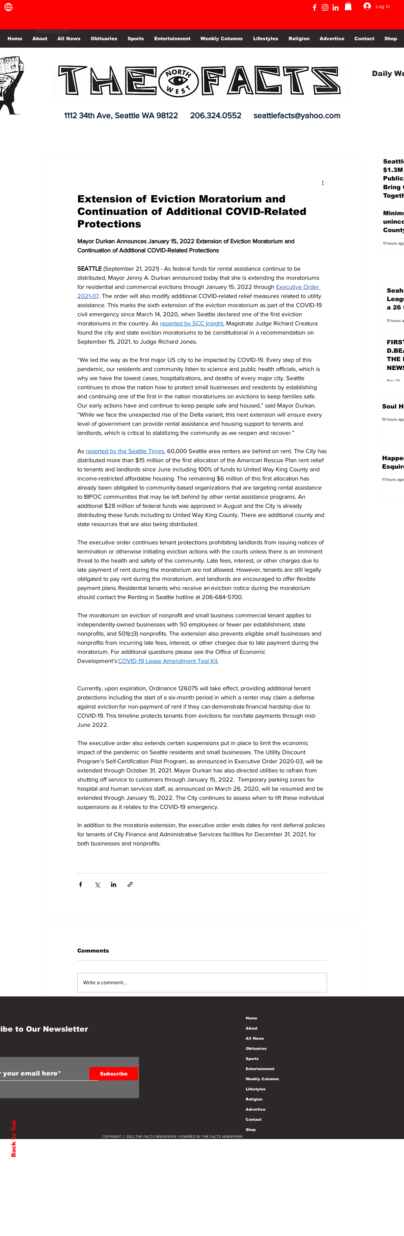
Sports (252, 1059)
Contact (254, 1119)
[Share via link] (130, 884)
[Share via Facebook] (80, 884)
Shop (250, 1130)
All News (255, 1038)
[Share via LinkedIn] (113, 884)
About (252, 1028)
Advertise (255, 1109)
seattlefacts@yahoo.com (296, 115)
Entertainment (260, 1069)
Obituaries (256, 1048)
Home (251, 1018)
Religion (254, 1099)
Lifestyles (256, 1089)
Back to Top (13, 1138)
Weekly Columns (262, 1079)
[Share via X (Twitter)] (97, 884)
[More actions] (323, 182)
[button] (348, 6)
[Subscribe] (113, 1073)
